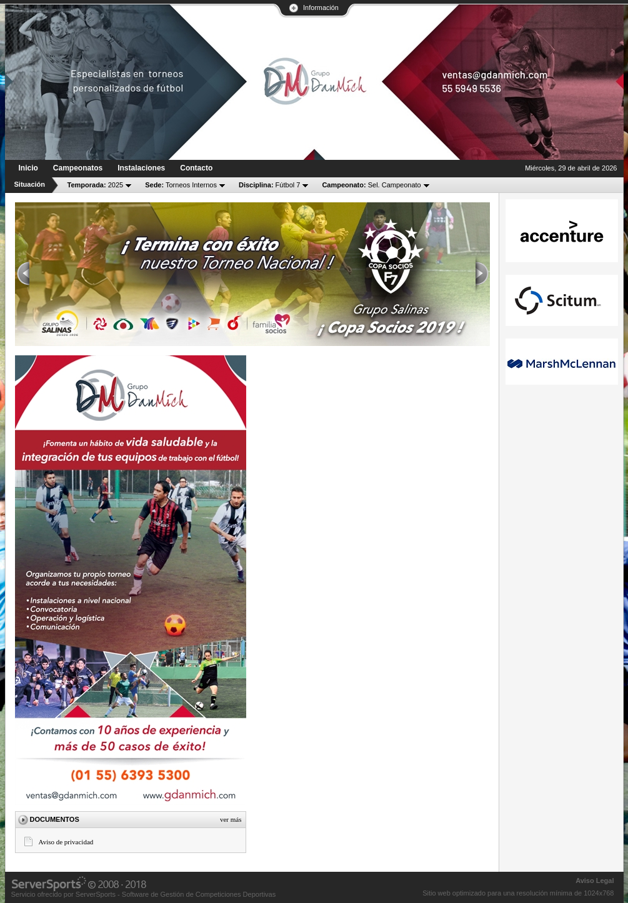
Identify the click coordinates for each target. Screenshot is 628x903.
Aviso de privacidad (66, 842)
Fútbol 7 (269, 185)
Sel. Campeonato (371, 185)
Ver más (231, 819)
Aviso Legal (595, 880)
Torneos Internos (181, 185)
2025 (95, 185)
